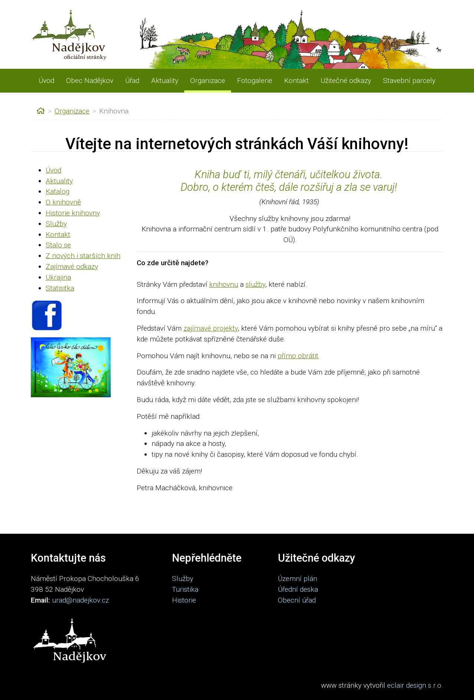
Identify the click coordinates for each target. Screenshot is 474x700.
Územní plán (297, 578)
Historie (184, 600)
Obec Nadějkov (89, 80)
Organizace (207, 80)
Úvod (46, 80)
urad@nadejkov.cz (80, 600)
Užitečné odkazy (346, 80)
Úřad (132, 80)
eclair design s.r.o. (415, 685)
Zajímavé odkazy (72, 266)
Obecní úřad (297, 600)
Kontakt (296, 80)
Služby (56, 223)
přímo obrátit (297, 355)
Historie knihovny (73, 213)
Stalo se (58, 245)
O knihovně (63, 202)
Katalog (57, 191)
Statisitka (60, 288)
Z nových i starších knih (83, 255)
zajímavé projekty (211, 328)
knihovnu (223, 284)
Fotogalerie (254, 80)
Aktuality (164, 80)
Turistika (185, 589)
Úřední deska (298, 589)
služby (255, 284)
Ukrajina (58, 277)
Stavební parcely (409, 80)
